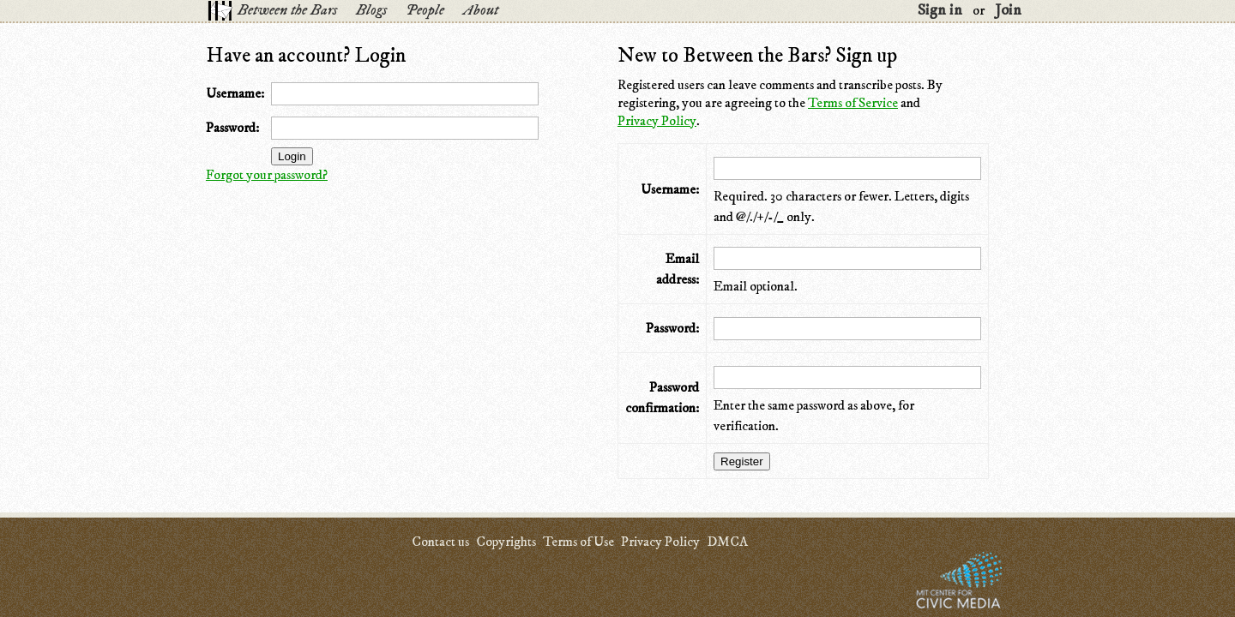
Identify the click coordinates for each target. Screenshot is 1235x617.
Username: (235, 93)
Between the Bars (287, 10)
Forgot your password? (267, 174)
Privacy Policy (657, 120)
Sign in (940, 10)
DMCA (727, 541)
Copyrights (506, 541)
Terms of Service (853, 102)
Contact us (440, 541)
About (480, 10)
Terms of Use (578, 541)
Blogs (371, 10)
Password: (232, 127)
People (425, 10)
